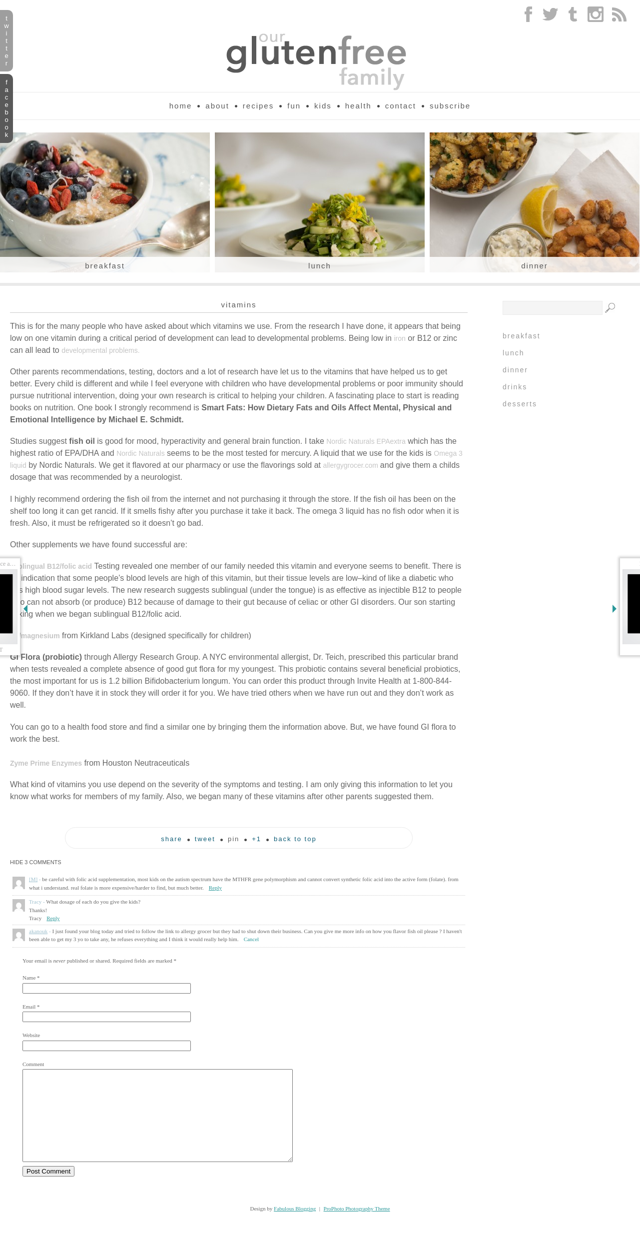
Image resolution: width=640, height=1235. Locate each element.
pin (233, 839)
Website (31, 1035)
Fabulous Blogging (295, 1227)
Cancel (251, 939)
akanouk (38, 931)
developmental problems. (100, 350)
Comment (33, 1064)
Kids (323, 105)
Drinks (515, 387)
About (217, 105)
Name (28, 978)
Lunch (319, 265)
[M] (33, 879)
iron (399, 338)
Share (171, 839)
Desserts (520, 404)
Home (180, 105)
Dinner (534, 265)
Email (28, 1007)
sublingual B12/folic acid (51, 566)
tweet (205, 839)
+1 (256, 839)
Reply (215, 888)
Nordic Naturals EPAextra (365, 441)
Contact (400, 105)
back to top (295, 839)
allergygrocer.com (351, 465)
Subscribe (450, 105)
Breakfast (105, 265)
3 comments (35, 862)
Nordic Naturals (140, 453)
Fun (294, 105)
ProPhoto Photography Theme (357, 1227)
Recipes (258, 105)
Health (358, 105)
